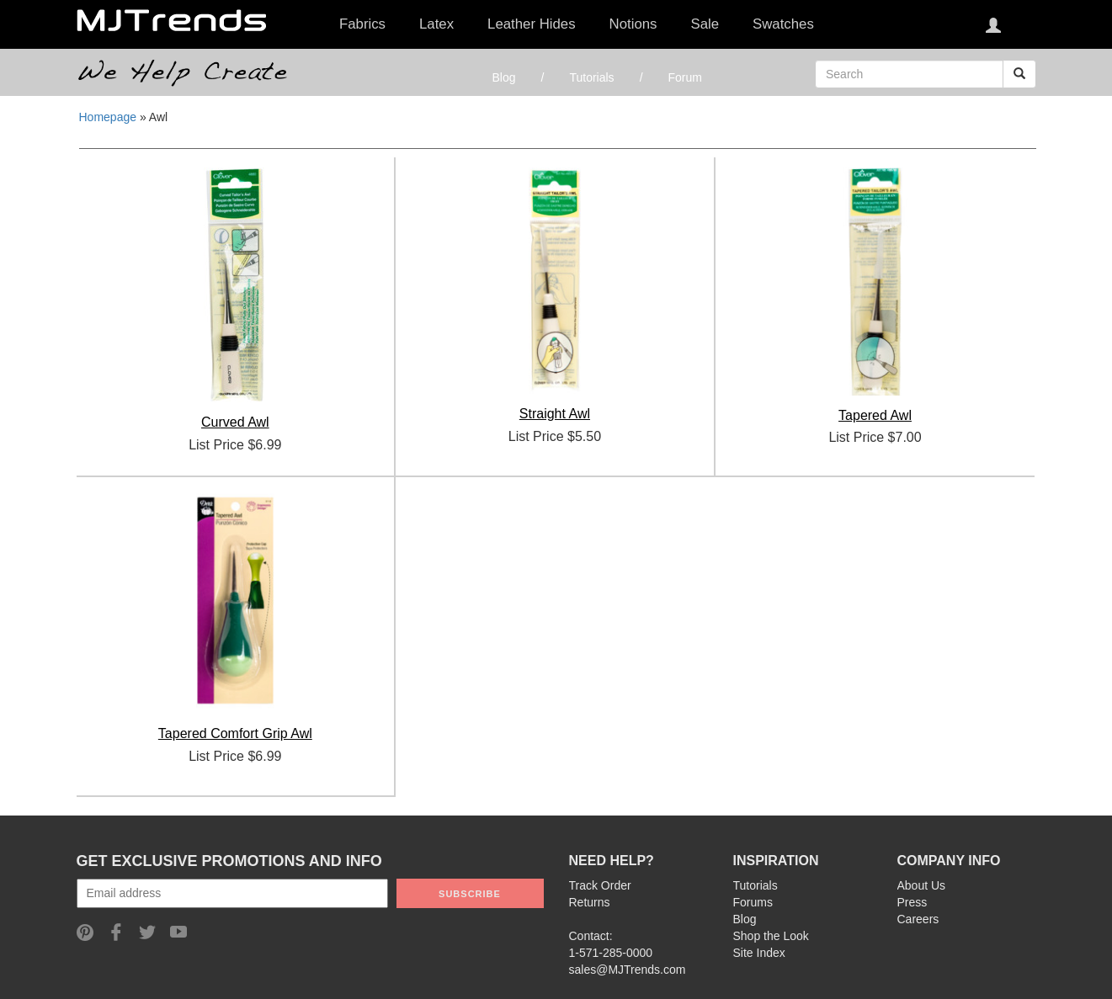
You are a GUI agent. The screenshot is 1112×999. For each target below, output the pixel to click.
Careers (918, 919)
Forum (685, 77)
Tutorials (591, 77)
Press (912, 902)
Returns (589, 902)
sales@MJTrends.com (627, 969)
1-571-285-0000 (611, 952)
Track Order (600, 885)
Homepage (108, 117)
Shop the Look (771, 936)
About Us (921, 885)
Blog (504, 77)
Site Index (759, 952)
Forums (753, 902)
